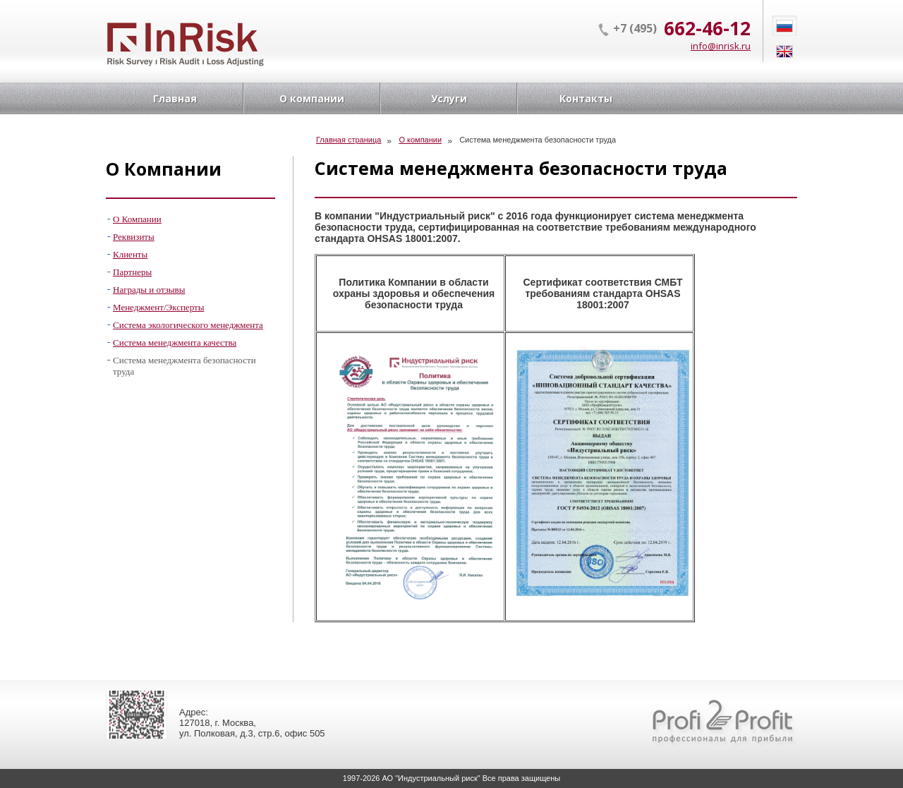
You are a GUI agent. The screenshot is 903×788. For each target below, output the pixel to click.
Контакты (585, 98)
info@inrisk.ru (721, 46)
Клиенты (130, 254)
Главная (175, 98)
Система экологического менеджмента (188, 325)
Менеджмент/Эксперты (158, 307)
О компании (311, 98)
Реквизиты (133, 236)
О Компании (137, 219)
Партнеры (132, 272)
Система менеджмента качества (174, 342)
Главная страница (348, 139)
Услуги (449, 98)
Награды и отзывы (149, 289)
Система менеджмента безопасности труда (184, 366)
